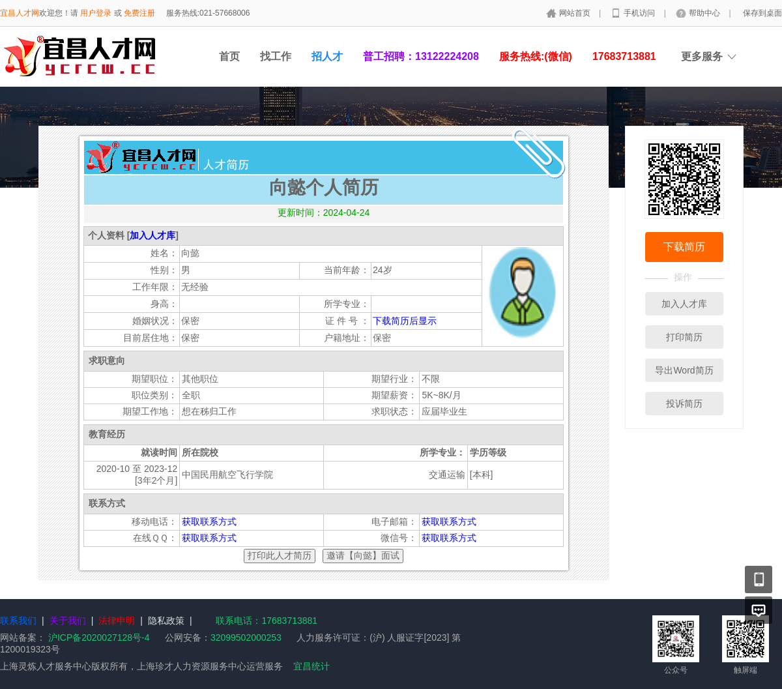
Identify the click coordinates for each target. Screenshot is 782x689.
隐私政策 (166, 620)
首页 (229, 56)
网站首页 (575, 13)
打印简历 (684, 337)
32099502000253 (246, 637)
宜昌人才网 (19, 13)
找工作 (275, 56)
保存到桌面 (762, 13)
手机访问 (640, 13)
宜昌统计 (311, 666)
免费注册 (139, 13)
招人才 (327, 56)
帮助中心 (705, 13)
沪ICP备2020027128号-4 (99, 637)
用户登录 (95, 13)
